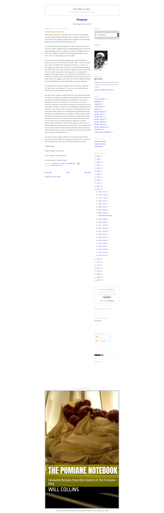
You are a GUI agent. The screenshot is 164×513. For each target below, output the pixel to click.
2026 (98, 156)
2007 (98, 280)
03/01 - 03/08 (102, 249)
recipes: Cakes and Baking (102, 132)
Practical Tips (55, 165)
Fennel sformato (49, 151)
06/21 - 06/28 (102, 228)
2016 (98, 186)
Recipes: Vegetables (100, 127)
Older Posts (87, 172)
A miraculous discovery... (55, 32)
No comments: (71, 163)
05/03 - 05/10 (102, 237)
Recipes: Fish (98, 114)
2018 (98, 180)
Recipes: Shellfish (99, 122)
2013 (98, 262)
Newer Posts (48, 172)
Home (68, 172)
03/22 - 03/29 (102, 246)
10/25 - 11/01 (102, 201)
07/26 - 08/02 (102, 222)
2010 (98, 271)
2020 (98, 174)
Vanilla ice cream (61, 160)
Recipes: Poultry (99, 119)
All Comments (101, 341)
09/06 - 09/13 (102, 210)
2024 (98, 162)
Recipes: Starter (99, 124)
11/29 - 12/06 (102, 195)
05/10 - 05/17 (102, 234)
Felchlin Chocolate (99, 144)
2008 (98, 277)
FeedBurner (110, 301)
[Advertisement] (101, 371)
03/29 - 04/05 (102, 243)
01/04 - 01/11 (102, 255)
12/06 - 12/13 (102, 192)
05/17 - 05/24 (102, 231)
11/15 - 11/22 (102, 198)
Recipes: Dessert (99, 111)
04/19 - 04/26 (102, 240)
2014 (98, 259)
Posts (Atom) (56, 176)
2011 (98, 268)
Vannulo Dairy (98, 146)
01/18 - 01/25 (102, 252)
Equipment (97, 101)
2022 (98, 168)
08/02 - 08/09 (102, 219)
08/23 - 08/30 (102, 213)
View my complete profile (104, 90)
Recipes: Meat (98, 117)
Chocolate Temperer (100, 141)
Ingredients (97, 104)
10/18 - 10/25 (102, 204)
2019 (98, 177)
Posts (98, 337)
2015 (98, 189)
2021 (98, 171)
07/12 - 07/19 (102, 225)
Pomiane (82, 9)
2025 (98, 159)
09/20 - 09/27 (102, 207)
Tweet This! (97, 321)
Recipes (96, 109)
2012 (98, 265)
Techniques (97, 129)
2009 (98, 274)
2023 (98, 165)
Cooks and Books (99, 99)
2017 (98, 183)
